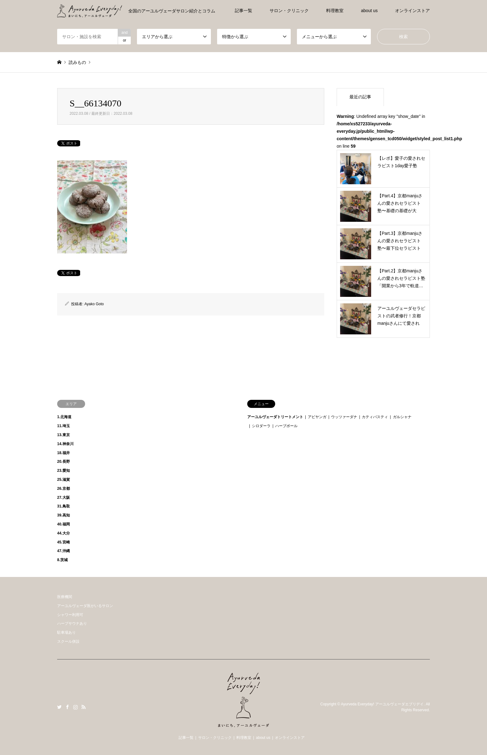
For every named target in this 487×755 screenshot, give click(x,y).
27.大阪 (63, 497)
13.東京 (63, 435)
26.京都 (63, 488)
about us (369, 10)
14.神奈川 (65, 444)
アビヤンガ (317, 417)
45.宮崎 (63, 542)
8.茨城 (62, 560)
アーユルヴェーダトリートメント (275, 417)
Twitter (59, 707)
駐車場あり (66, 632)
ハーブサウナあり (72, 623)
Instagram (75, 707)
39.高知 (63, 515)
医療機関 (64, 597)
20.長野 (63, 461)
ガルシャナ (402, 417)
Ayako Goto (94, 304)
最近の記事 (360, 96)
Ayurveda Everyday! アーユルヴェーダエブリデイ (382, 704)
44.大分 (63, 533)
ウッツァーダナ (344, 417)
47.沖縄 (63, 551)
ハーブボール (286, 426)
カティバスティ (375, 417)
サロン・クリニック (289, 10)
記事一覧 (243, 10)
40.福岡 (63, 524)
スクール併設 (68, 641)
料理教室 (335, 10)
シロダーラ (261, 426)
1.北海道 (64, 417)
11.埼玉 (63, 426)
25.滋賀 (63, 479)
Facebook (67, 707)
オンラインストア (412, 10)
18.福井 (63, 453)
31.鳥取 (63, 506)
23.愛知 (63, 470)
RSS (83, 707)
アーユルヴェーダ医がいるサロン (85, 606)
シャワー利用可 (70, 615)
